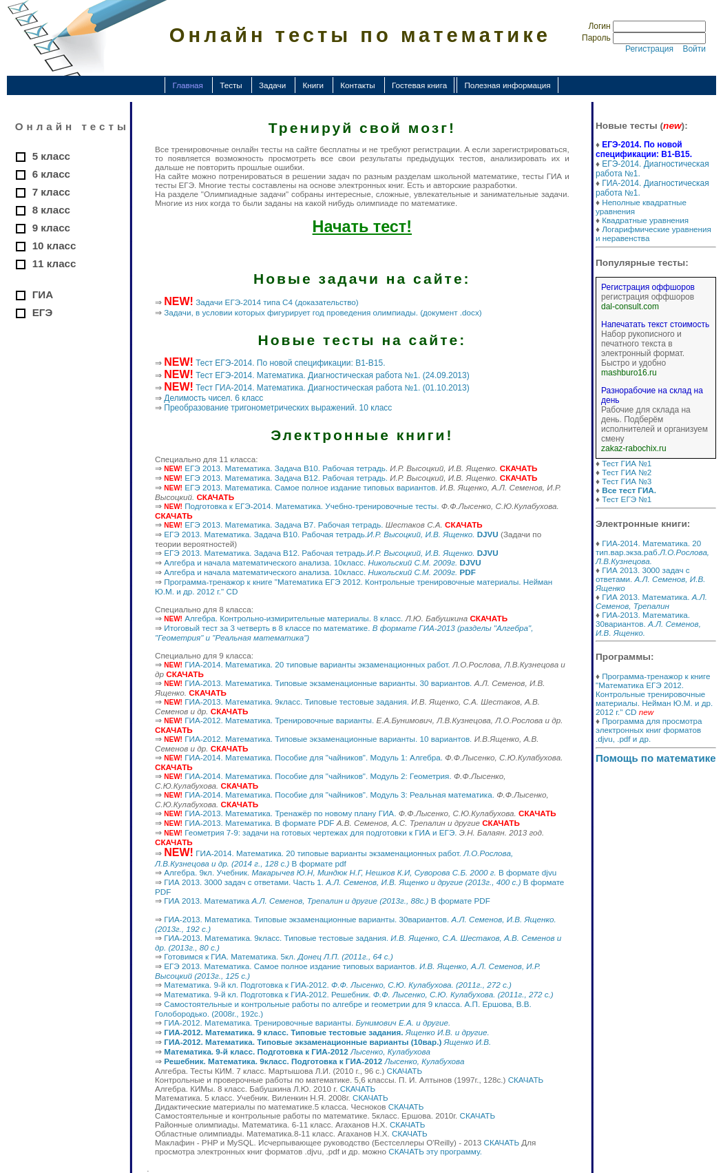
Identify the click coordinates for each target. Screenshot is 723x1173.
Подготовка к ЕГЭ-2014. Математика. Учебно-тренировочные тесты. (312, 505)
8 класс (51, 210)
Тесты (231, 85)
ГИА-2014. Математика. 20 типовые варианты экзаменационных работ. (317, 664)
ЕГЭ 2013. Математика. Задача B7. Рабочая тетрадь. (284, 524)
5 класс (51, 156)
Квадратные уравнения (645, 220)
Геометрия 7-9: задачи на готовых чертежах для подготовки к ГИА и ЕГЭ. (321, 832)
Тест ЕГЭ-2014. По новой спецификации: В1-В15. (290, 363)
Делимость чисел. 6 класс (213, 398)
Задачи (272, 85)
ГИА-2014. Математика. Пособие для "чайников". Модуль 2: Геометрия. (318, 775)
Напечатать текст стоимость (655, 324)
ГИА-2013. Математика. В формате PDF (259, 822)
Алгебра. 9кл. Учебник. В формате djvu (360, 872)
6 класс (51, 174)
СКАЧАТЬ (405, 1070)
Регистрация (649, 49)
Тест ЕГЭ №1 (626, 499)
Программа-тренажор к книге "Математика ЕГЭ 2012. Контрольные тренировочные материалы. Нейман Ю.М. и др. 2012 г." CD (654, 694)
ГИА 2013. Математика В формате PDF (327, 900)
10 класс (54, 245)
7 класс (51, 192)
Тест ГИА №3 (626, 481)
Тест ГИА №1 (626, 463)
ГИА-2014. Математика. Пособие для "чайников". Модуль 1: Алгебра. (314, 757)
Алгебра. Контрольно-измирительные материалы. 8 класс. (294, 618)
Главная (187, 85)
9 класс (51, 227)
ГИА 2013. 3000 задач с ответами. (650, 578)
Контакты (357, 85)
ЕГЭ (42, 312)
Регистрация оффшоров (648, 287)
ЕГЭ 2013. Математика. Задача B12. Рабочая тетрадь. (286, 477)
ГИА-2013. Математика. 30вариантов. (648, 623)
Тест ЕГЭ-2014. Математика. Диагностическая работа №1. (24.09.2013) (333, 375)
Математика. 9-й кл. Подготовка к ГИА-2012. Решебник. (358, 994)
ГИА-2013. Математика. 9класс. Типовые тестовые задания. (297, 701)
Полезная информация (507, 85)
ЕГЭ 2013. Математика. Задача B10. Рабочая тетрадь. (286, 468)
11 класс (54, 263)
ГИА (42, 294)
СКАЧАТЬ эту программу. (435, 1151)
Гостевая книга (419, 85)
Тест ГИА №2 (626, 472)
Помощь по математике (656, 758)
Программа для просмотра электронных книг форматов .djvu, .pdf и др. (649, 729)
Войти (694, 49)
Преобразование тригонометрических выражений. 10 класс (278, 408)
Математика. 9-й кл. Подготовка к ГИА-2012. (338, 984)
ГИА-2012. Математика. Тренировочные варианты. (279, 720)
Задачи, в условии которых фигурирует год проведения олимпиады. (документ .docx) (322, 312)
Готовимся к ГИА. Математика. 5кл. (278, 956)
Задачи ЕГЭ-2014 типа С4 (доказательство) (277, 302)
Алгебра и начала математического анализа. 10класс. (322, 562)
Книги (313, 85)
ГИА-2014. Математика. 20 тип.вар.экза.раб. (652, 552)
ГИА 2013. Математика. (651, 601)
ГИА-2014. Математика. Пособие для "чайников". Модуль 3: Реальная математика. (339, 794)
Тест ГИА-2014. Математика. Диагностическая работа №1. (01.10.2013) (333, 388)
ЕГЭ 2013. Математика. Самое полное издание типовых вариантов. (311, 487)
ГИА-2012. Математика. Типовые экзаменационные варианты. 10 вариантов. (328, 738)
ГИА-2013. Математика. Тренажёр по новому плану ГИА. (290, 813)
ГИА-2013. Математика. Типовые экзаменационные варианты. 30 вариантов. (328, 682)
